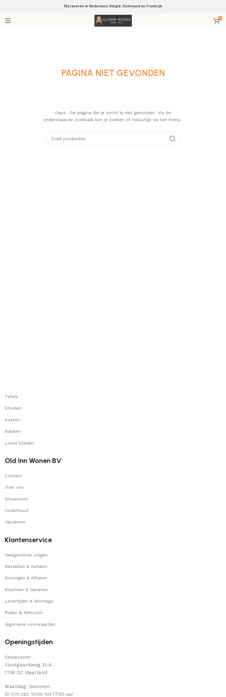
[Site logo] (113, 20)
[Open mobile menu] (8, 20)
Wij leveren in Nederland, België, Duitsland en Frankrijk (113, 6)
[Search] (113, 138)
